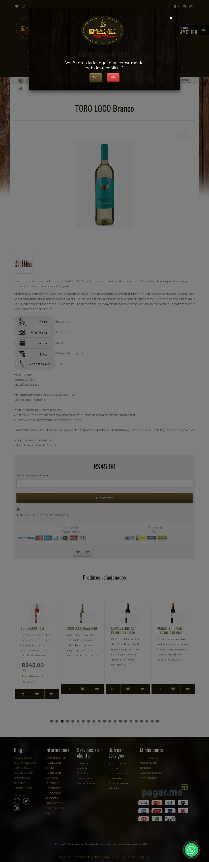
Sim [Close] (96, 77)
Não (113, 77)
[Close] (170, 18)
